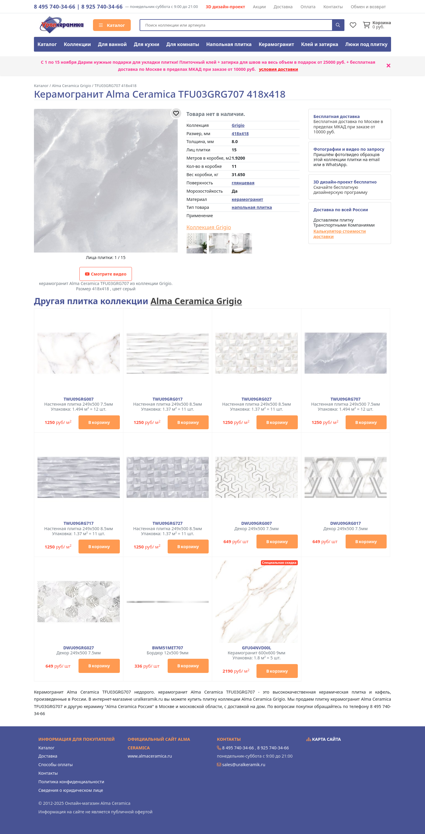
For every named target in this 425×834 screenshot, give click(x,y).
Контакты (333, 6)
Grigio (238, 125)
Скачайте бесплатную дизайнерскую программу (345, 187)
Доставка (283, 6)
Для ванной (112, 44)
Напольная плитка (229, 44)
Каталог (112, 25)
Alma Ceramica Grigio (196, 301)
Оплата (308, 6)
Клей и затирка (319, 44)
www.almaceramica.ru (150, 756)
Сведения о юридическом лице (70, 790)
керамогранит (247, 199)
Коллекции (77, 44)
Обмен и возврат (368, 6)
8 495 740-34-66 (54, 6)
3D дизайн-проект (225, 6)
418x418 (240, 133)
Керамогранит (276, 44)
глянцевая (243, 183)
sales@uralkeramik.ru (243, 764)
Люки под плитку (366, 44)
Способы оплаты (55, 764)
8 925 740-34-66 (102, 6)
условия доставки (278, 69)
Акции (259, 6)
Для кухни (146, 44)
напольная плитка (252, 207)
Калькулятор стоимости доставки (339, 234)
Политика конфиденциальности (71, 781)
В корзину (99, 422)
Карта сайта (323, 739)
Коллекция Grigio (209, 227)
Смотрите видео (105, 274)
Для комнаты (182, 44)
